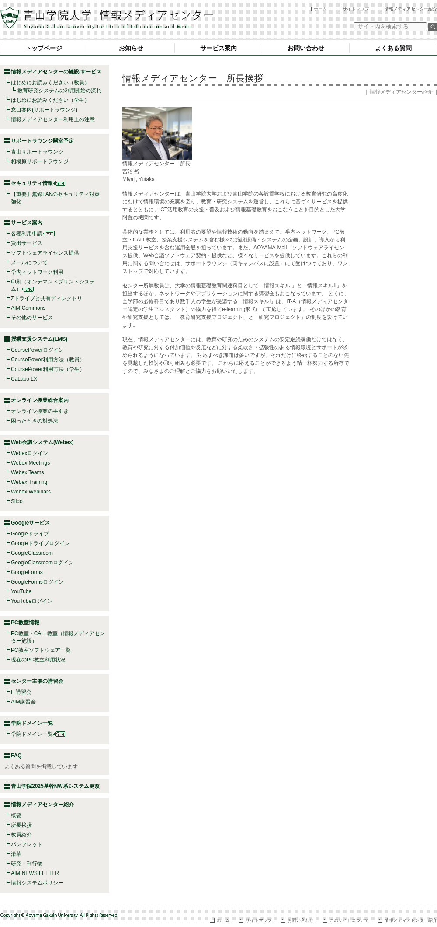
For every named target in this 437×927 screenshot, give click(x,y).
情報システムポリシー (37, 883)
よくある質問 (393, 48)
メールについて (29, 262)
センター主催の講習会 (37, 681)
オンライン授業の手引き (40, 411)
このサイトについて (349, 920)
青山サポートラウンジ (37, 152)
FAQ (16, 755)
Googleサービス (30, 523)
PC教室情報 (25, 622)
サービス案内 (218, 48)
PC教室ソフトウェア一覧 (41, 650)
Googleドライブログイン (40, 543)
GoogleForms (27, 572)
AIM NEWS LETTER (35, 873)
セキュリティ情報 (38, 183)
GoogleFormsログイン (37, 582)
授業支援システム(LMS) (39, 339)
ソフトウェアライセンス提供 (45, 253)
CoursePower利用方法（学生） (48, 369)
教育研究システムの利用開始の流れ (59, 90)
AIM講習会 (23, 702)
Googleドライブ (30, 534)
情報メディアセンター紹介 (411, 9)
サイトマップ (356, 9)
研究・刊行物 (26, 864)
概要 (16, 815)
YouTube (21, 591)
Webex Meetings (30, 463)
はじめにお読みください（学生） (50, 100)
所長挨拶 (21, 825)
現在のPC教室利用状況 (38, 660)
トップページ (43, 48)
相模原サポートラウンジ (40, 161)
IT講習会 (21, 692)
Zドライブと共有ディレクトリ (46, 298)
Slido (17, 501)
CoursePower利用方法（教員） (48, 360)
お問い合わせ (306, 48)
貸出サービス (26, 243)
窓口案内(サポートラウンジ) (44, 110)
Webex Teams (27, 472)
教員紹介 (21, 835)
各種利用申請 (26, 234)
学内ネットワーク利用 (37, 272)
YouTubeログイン (31, 601)
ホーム (320, 9)
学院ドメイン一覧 (38, 734)
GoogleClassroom (32, 553)
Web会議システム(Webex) (42, 442)
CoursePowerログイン (37, 350)
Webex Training (29, 482)
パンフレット (26, 844)
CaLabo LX (24, 379)
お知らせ (131, 48)
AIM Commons (28, 308)
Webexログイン (29, 453)
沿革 (16, 854)
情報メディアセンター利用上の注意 (53, 119)
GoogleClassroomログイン (42, 563)
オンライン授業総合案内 (40, 400)
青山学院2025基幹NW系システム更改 (55, 786)
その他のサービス (32, 318)
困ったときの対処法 (34, 421)
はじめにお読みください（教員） (50, 83)
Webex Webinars (31, 492)
